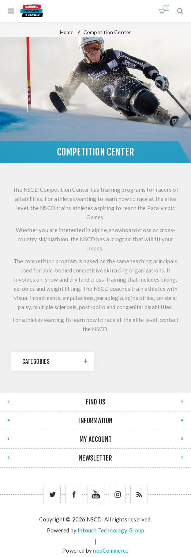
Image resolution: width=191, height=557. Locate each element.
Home (67, 32)
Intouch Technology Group (111, 530)
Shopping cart (166, 8)
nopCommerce (110, 550)
